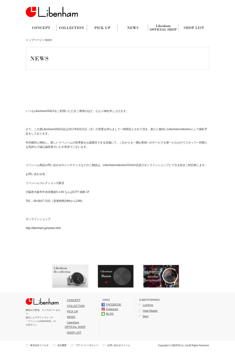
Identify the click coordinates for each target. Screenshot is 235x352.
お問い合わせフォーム (118, 345)
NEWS (71, 317)
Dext (145, 316)
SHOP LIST (74, 332)
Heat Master (150, 310)
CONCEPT (74, 300)
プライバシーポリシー (87, 345)
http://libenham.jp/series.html (43, 228)
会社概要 (62, 345)
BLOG (110, 313)
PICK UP (72, 311)
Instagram (112, 309)
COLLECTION (76, 306)
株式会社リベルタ (39, 345)
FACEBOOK (113, 304)
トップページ (34, 40)
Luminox (148, 305)
